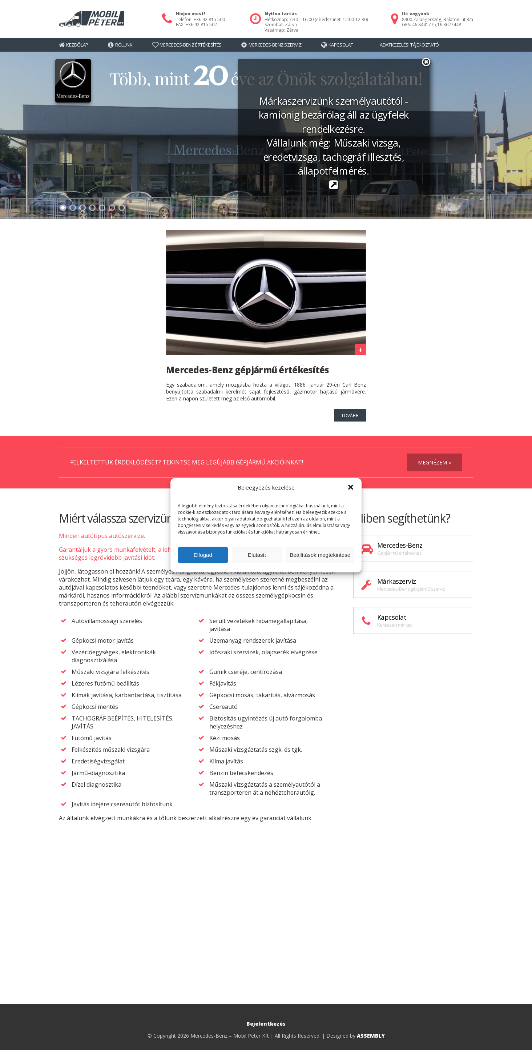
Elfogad (203, 555)
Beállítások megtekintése (320, 555)
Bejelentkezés (266, 1023)
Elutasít (257, 555)
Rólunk (124, 44)
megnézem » (434, 462)
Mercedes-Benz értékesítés (191, 44)
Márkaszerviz (413, 584)
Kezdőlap (77, 44)
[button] (350, 487)
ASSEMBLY (371, 1035)
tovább (350, 415)
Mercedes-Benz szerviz (275, 44)
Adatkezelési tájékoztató (409, 44)
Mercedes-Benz (413, 548)
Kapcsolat (341, 44)
